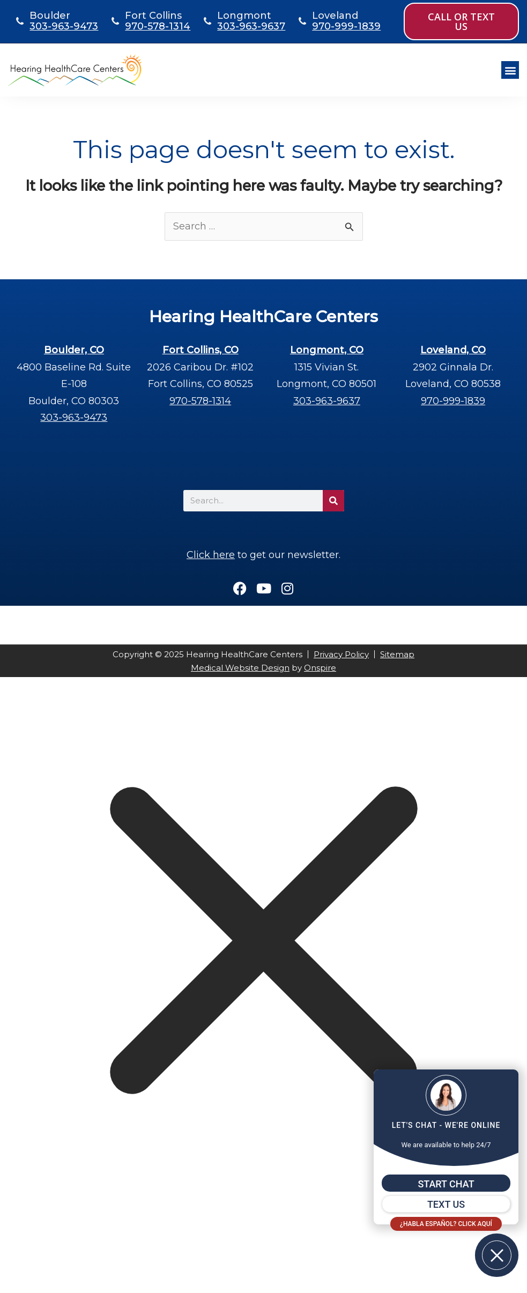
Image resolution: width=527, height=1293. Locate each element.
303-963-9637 (251, 26)
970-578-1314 (157, 26)
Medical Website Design (240, 668)
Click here (211, 555)
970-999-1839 (346, 26)
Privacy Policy (341, 654)
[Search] (333, 500)
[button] (510, 70)
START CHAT (446, 1184)
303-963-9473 (63, 26)
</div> (80, 1248)
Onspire (320, 668)
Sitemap (397, 654)
